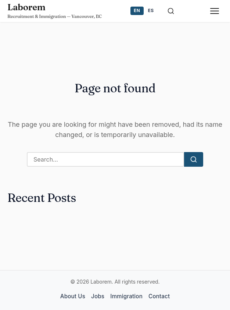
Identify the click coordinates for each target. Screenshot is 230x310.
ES (151, 10)
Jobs (97, 296)
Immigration (126, 296)
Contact (159, 296)
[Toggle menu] (214, 11)
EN (137, 10)
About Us (72, 296)
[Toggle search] (170, 11)
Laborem (26, 7)
